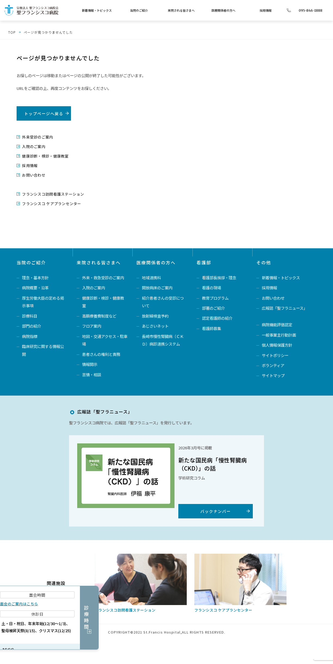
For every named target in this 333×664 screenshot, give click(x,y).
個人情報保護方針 (277, 345)
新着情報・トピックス (97, 10)
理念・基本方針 (35, 275)
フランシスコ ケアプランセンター (49, 201)
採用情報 (266, 10)
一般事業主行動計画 (279, 335)
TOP (11, 32)
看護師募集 (211, 328)
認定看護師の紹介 (217, 318)
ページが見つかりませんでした (48, 32)
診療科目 (29, 315)
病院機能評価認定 (277, 324)
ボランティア (273, 366)
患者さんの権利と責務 (101, 354)
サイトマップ (273, 377)
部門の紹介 (31, 325)
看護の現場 (211, 286)
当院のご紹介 (139, 10)
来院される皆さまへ (181, 10)
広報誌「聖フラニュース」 (284, 307)
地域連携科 (151, 275)
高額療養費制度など (99, 315)
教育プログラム (215, 296)
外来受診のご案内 (36, 136)
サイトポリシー (275, 356)
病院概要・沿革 (35, 286)
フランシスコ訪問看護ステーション (50, 192)
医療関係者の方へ (223, 10)
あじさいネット (155, 325)
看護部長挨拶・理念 (219, 275)
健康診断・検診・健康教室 (43, 155)
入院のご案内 (32, 146)
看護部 (204, 260)
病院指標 (29, 336)
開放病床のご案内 (157, 286)
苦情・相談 (91, 375)
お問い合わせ (32, 173)
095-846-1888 (310, 10)
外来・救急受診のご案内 (103, 275)
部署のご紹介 (213, 307)
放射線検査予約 (155, 315)
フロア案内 (91, 325)
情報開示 (89, 365)
